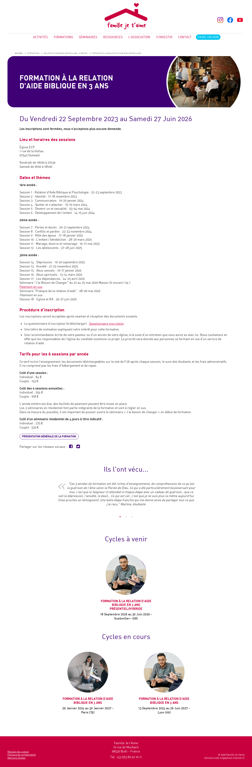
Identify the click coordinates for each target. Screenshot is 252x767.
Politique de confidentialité (21, 754)
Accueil (19, 53)
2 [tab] (126, 517)
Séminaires (88, 37)
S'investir (164, 37)
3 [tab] (132, 517)
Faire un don (208, 37)
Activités (40, 37)
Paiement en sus (30, 287)
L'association (139, 37)
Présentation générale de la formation (49, 436)
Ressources (113, 37)
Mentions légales (16, 757)
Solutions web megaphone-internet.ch (224, 757)
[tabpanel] (126, 496)
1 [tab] (120, 517)
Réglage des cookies (18, 751)
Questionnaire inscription (106, 324)
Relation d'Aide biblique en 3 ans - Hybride (65, 53)
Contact (185, 37)
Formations (63, 37)
